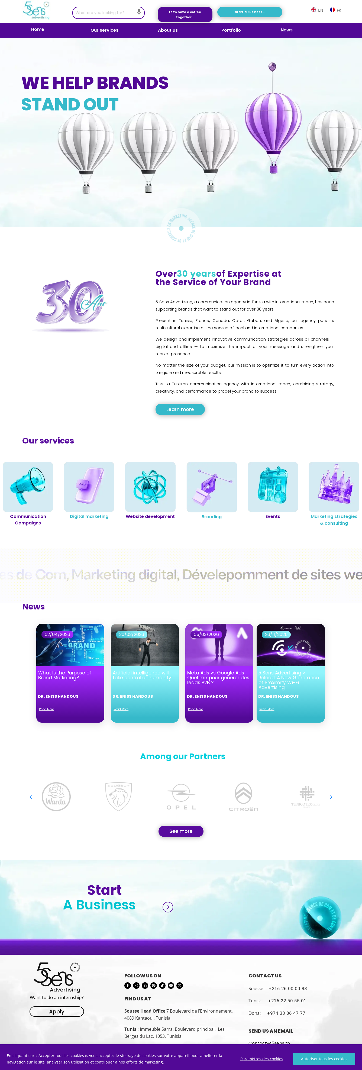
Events (273, 516)
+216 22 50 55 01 (287, 1000)
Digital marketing (89, 516)
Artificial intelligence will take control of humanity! (143, 675)
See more (181, 831)
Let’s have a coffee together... (185, 14)
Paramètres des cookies (261, 1058)
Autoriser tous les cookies (324, 1058)
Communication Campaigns (28, 519)
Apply (56, 1011)
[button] (331, 797)
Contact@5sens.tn (269, 1043)
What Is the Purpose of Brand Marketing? (64, 675)
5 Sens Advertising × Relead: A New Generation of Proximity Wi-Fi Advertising (288, 680)
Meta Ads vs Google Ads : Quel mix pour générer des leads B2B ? (218, 678)
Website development (150, 516)
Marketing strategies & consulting (334, 519)
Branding (212, 517)
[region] (181, 1057)
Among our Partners (183, 756)
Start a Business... (250, 12)
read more (46, 709)
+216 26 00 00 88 (288, 988)
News (287, 30)
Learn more (180, 409)
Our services (104, 30)
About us (168, 30)
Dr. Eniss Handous (58, 696)
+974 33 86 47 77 (286, 1013)
